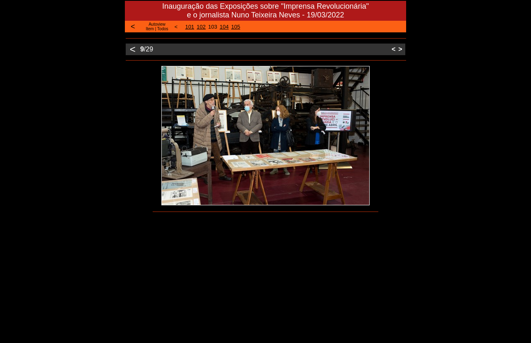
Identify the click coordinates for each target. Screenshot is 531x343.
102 (201, 27)
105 (235, 27)
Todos (162, 29)
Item (149, 29)
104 (224, 27)
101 (189, 27)
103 (212, 27)
